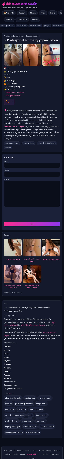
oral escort (22, 398)
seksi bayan (9, 398)
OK (32, 213)
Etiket (8, 383)
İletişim (35, 19)
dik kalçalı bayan (29, 415)
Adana (6, 364)
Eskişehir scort (18, 36)
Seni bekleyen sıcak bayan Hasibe (32, 275)
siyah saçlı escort (12, 410)
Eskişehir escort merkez (13, 378)
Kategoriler (11, 332)
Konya (52, 13)
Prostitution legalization (13, 300)
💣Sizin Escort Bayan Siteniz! (19, 3)
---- (11, 101)
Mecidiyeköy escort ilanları (33, 314)
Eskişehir (7, 367)
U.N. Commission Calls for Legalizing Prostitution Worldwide (27, 296)
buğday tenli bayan (12, 415)
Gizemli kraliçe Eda (13, 248)
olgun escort (40, 410)
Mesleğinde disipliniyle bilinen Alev (12, 275)
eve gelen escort (35, 26)
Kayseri (7, 350)
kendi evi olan (29, 387)
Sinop (43, 13)
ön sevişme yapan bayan (14, 404)
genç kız (47, 26)
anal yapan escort (7, 26)
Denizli (7, 360)
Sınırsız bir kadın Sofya (51, 248)
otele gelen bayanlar (15, 92)
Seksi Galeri (22, 19)
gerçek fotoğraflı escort (47, 143)
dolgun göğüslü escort (14, 421)
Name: (6, 161)
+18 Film (9, 19)
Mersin (33, 13)
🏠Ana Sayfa (9, 13)
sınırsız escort (27, 410)
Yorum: (7, 179)
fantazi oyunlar (42, 404)
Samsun (22, 13)
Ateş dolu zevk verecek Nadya (32, 249)
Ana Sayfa (8, 36)
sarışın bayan (29, 143)
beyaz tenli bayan (36, 398)
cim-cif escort (21, 26)
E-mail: (7, 170)
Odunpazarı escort (11, 374)
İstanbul (7, 353)
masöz (8, 147)
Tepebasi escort (32, 36)
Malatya (7, 357)
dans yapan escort (12, 143)
